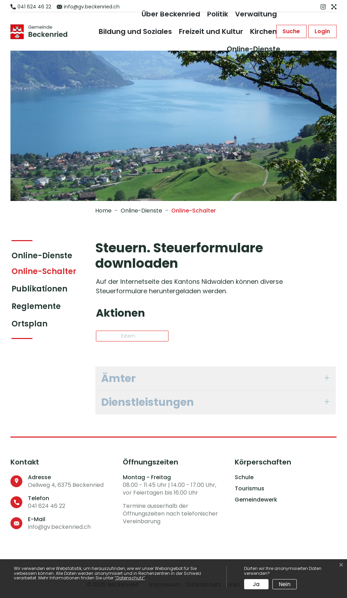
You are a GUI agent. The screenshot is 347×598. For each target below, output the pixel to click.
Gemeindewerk (256, 500)
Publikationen (39, 288)
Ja (256, 584)
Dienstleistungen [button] (147, 402)
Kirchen (263, 31)
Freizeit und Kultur (211, 31)
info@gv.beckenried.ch (59, 527)
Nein (285, 584)
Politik (217, 14)
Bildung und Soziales (135, 31)
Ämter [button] (118, 378)
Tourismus (249, 488)
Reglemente (36, 306)
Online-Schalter (44, 273)
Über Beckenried (171, 14)
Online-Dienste (253, 49)
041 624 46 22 (46, 506)
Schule (244, 477)
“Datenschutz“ (130, 578)
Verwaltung (256, 14)
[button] (291, 31)
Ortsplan (29, 323)
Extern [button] (129, 335)
